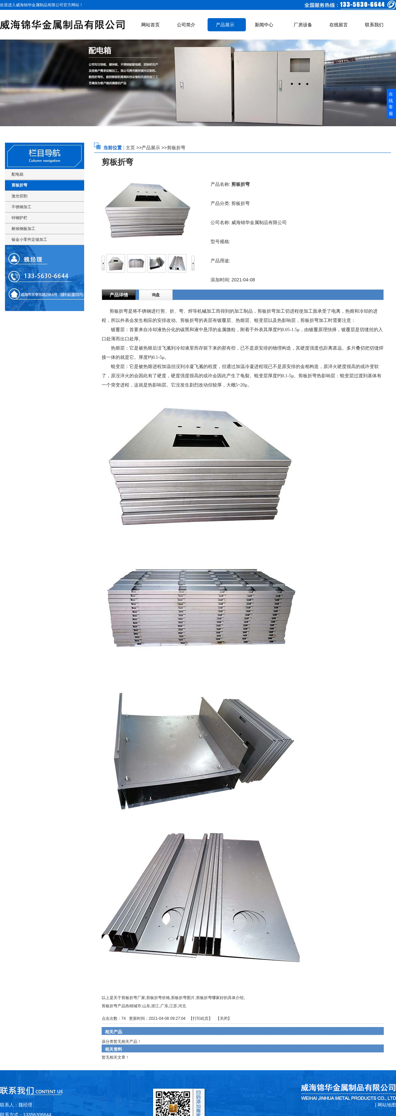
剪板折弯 (176, 147)
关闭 (224, 1018)
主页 (130, 147)
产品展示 (151, 147)
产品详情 (119, 295)
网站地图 (387, 1104)
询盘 (156, 295)
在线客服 (391, 104)
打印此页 (201, 1018)
